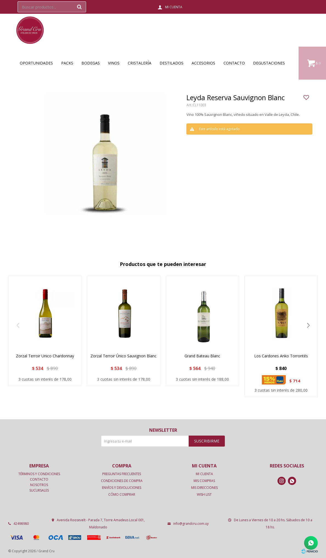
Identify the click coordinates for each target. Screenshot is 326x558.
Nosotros (39, 485)
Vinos (114, 63)
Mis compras (204, 480)
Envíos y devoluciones (121, 487)
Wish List (204, 494)
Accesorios (203, 63)
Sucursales (39, 490)
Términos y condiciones (39, 474)
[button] (308, 325)
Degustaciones (269, 63)
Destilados (171, 63)
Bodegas (90, 63)
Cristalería (139, 63)
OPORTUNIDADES (36, 63)
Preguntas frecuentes (121, 474)
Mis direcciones (204, 487)
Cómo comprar (121, 494)
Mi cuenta (204, 474)
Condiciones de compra (122, 480)
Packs (67, 63)
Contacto (234, 63)
